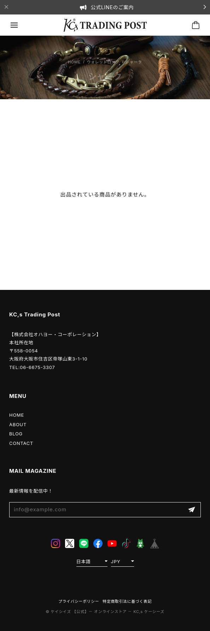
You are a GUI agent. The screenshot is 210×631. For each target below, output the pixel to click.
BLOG (16, 433)
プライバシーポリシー (78, 601)
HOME (16, 415)
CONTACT (21, 443)
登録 (191, 509)
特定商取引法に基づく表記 (127, 601)
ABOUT (18, 424)
